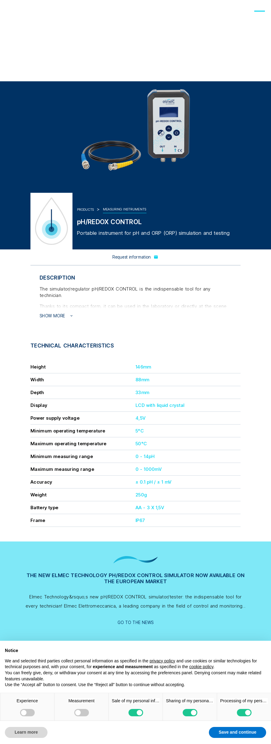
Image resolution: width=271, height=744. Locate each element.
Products (85, 210)
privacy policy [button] (162, 660)
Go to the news (136, 622)
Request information (135, 257)
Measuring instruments (124, 209)
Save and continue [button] (237, 732)
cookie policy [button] (201, 666)
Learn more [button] (26, 732)
